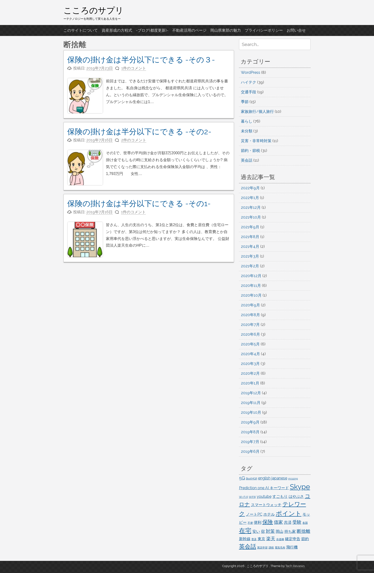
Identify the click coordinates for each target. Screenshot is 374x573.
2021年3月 (250, 256)
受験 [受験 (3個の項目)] (296, 522)
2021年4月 (250, 246)
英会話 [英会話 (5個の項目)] (247, 546)
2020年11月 (251, 285)
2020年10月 (251, 295)
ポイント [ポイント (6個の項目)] (288, 513)
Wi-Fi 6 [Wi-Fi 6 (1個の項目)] (243, 496)
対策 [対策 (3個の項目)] (270, 531)
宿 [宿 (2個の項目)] (263, 531)
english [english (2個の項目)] (264, 478)
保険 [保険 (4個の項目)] (267, 522)
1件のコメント (133, 68)
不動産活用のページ (189, 30)
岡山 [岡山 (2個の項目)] (279, 531)
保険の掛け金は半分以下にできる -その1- (139, 203)
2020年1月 (250, 383)
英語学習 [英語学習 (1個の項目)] (262, 547)
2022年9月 (250, 188)
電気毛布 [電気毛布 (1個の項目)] (280, 547)
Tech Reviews (295, 566)
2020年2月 (250, 373)
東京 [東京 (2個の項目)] (261, 539)
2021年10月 (251, 217)
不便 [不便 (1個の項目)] (250, 522)
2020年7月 (250, 324)
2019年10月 (251, 412)
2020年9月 (250, 305)
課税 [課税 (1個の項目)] (271, 547)
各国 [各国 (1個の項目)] (305, 522)
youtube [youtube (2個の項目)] (264, 496)
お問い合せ (296, 30)
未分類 (246, 131)
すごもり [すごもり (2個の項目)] (280, 496)
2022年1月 (250, 197)
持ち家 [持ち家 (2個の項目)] (290, 531)
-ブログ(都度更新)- (152, 30)
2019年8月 (250, 432)
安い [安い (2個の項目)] (256, 531)
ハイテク (248, 82)
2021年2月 (250, 266)
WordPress (250, 72)
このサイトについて (80, 30)
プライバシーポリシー (264, 30)
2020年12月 (251, 276)
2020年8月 (250, 315)
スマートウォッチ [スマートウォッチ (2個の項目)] (266, 505)
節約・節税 (250, 150)
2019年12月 (251, 393)
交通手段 (248, 92)
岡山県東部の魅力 (225, 30)
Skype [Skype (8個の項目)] (300, 487)
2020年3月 (250, 363)
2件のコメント (133, 140)
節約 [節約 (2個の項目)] (305, 539)
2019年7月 (250, 441)
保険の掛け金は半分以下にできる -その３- (141, 59)
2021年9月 (250, 227)
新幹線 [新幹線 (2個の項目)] (244, 539)
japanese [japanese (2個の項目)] (279, 478)
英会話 (246, 160)
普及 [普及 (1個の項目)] (254, 539)
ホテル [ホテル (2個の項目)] (269, 514)
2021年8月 (250, 236)
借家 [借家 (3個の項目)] (278, 522)
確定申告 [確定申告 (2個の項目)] (292, 539)
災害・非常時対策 (256, 141)
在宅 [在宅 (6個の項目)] (245, 530)
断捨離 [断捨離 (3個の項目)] (303, 531)
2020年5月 (250, 344)
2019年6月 (250, 451)
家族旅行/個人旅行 (257, 111)
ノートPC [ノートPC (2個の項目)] (254, 514)
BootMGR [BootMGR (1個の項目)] (251, 478)
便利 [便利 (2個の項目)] (257, 522)
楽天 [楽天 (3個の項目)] (270, 538)
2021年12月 (251, 207)
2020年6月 (250, 334)
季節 (245, 102)
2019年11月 (250, 402)
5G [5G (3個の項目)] (242, 478)
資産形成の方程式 (117, 30)
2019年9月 (250, 422)
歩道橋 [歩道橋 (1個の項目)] (280, 539)
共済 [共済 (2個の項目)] (287, 522)
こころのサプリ (93, 10)
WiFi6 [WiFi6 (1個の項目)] (252, 496)
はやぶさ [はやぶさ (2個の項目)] (296, 496)
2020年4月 (250, 354)
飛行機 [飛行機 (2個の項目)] (292, 547)
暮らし (246, 121)
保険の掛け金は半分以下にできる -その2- (139, 131)
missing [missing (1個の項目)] (293, 478)
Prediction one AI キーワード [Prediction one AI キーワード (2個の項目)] (264, 488)
